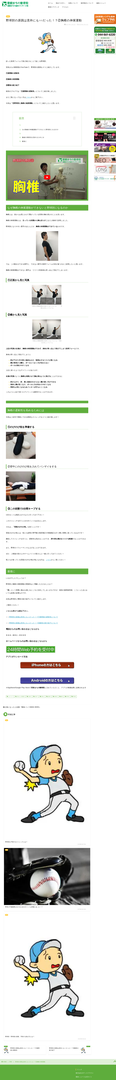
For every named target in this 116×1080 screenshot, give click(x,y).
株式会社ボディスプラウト (85, 1073)
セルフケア (10, 696)
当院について (73, 3)
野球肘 (67, 696)
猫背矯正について (87, 3)
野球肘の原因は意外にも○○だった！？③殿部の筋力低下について (33, 623)
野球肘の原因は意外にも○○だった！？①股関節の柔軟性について (33, 617)
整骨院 (55, 696)
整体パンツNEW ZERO (30, 707)
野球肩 (74, 696)
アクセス (65, 7)
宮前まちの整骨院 (20, 696)
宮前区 (29, 696)
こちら (28, 97)
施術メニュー (101, 3)
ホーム (50, 3)
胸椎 (61, 696)
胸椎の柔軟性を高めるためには (33, 137)
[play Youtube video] (47, 177)
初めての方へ (60, 3)
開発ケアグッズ (53, 7)
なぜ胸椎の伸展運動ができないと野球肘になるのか (40, 129)
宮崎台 (42, 696)
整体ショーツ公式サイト (84, 1077)
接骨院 (49, 696)
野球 (8, 16)
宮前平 (36, 696)
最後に (24, 141)
